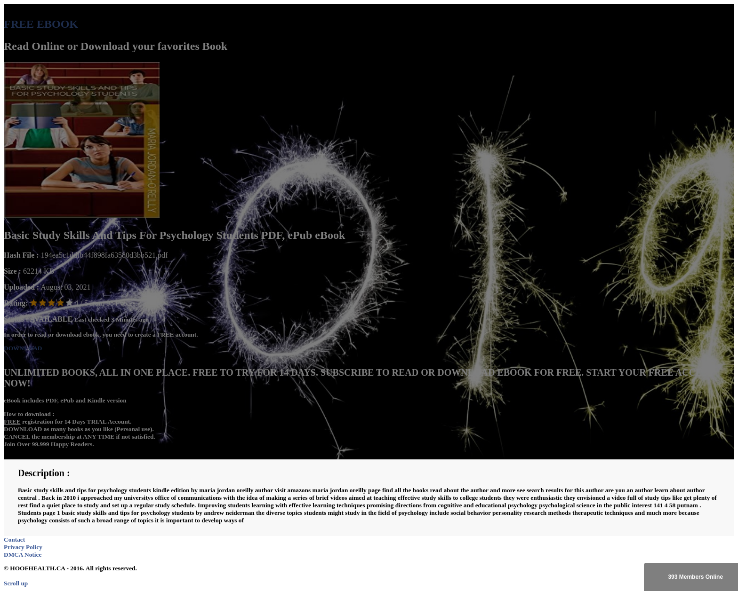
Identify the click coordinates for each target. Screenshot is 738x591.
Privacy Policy (23, 547)
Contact (14, 539)
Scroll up (16, 583)
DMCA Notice (22, 554)
